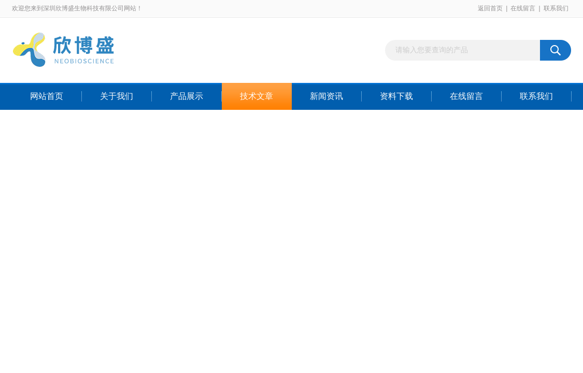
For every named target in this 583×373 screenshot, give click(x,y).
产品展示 (186, 96)
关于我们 (116, 96)
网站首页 (46, 96)
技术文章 (256, 96)
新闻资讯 (326, 96)
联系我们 (556, 8)
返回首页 (490, 8)
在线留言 (522, 8)
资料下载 (396, 96)
